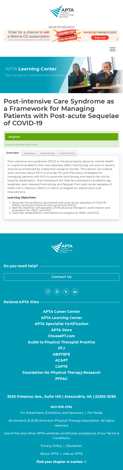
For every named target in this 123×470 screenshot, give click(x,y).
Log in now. (32, 144)
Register (14, 136)
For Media (95, 413)
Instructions (47, 153)
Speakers (29, 153)
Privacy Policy (51, 446)
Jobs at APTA (73, 453)
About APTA (49, 453)
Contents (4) (67, 153)
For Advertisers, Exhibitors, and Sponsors (51, 413)
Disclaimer (74, 446)
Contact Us (61, 277)
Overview (12, 152)
